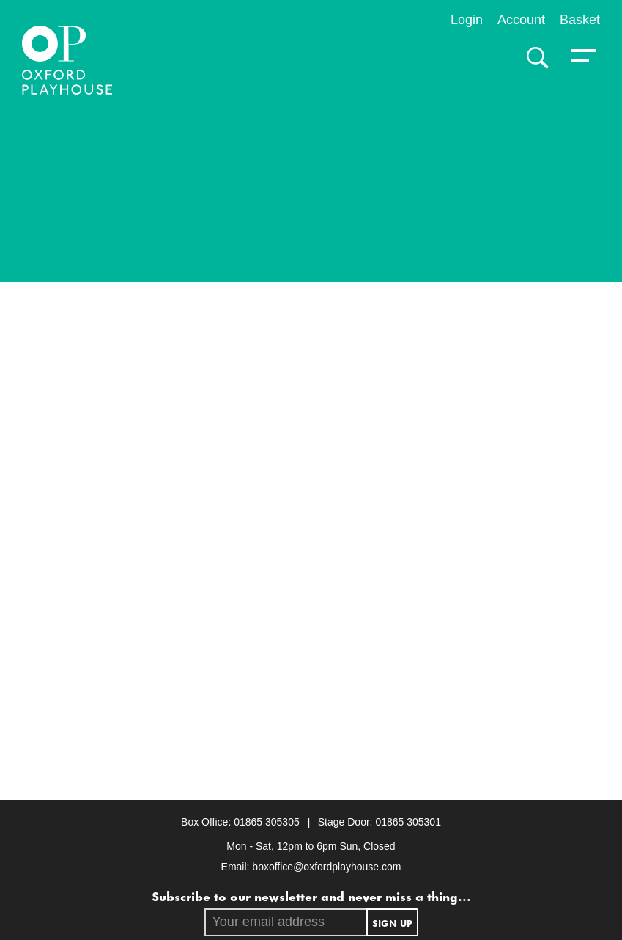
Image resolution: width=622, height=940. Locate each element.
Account (521, 19)
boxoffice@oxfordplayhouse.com (326, 867)
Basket (580, 19)
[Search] (534, 58)
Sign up (392, 922)
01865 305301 (408, 822)
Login (467, 19)
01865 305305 (268, 822)
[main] (311, 447)
